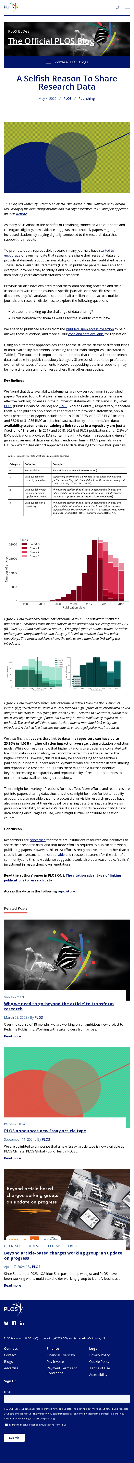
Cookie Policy (99, 1361)
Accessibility (98, 1374)
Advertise (11, 1368)
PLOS (67, 98)
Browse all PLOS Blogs (67, 62)
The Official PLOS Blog (51, 41)
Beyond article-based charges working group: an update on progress (63, 1255)
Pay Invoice (55, 1361)
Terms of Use (99, 1368)
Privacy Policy (99, 1355)
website (21, 214)
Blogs (8, 1361)
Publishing (86, 98)
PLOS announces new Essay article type (45, 1131)
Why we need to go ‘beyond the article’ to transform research (59, 1006)
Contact (10, 1355)
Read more (12, 1036)
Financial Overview (61, 1355)
